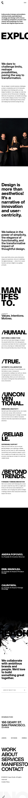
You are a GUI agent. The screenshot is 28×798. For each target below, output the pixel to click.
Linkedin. (3, 738)
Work (8, 749)
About (9, 754)
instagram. (14, 738)
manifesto (14, 764)
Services (12, 759)
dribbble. (24, 738)
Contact (12, 769)
